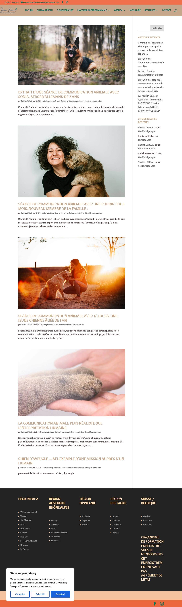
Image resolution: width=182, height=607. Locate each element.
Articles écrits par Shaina (51, 101)
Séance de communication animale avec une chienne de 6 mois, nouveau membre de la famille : (71, 206)
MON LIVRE (135, 10)
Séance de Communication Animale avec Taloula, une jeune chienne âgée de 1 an (68, 318)
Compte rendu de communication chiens (75, 101)
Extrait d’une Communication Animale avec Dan (151, 62)
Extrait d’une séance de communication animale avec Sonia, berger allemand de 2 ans (68, 94)
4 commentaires (95, 432)
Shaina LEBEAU (26, 101)
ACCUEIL (29, 10)
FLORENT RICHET (65, 10)
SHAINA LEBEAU (45, 10)
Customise (20, 594)
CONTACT (166, 10)
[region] (40, 584)
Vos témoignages (146, 131)
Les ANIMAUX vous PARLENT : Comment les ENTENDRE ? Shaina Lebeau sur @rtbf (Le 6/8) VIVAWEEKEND (150, 103)
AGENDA (118, 10)
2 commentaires (95, 467)
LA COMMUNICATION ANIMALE (92, 10)
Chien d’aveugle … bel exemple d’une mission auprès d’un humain (71, 460)
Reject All (40, 594)
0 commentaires (96, 101)
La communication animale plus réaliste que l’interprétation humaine (60, 425)
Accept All (60, 594)
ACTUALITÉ (150, 10)
